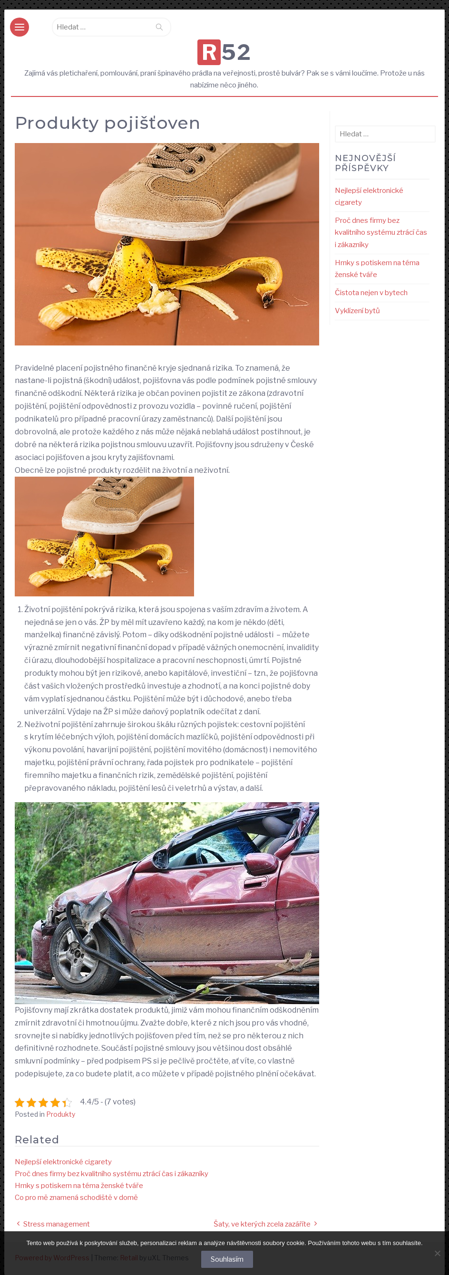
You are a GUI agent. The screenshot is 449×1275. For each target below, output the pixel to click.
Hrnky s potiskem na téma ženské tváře (79, 1185)
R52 (227, 52)
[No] (437, 1253)
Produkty (60, 1114)
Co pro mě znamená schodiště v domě (76, 1197)
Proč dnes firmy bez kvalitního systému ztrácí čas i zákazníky (111, 1174)
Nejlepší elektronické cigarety (63, 1162)
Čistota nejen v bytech (371, 292)
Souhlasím (227, 1259)
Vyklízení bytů (357, 311)
